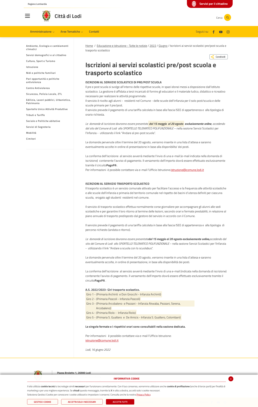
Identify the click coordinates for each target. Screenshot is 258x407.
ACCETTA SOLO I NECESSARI (82, 402)
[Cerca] (223, 17)
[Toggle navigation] (31, 18)
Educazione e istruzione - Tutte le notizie (122, 45)
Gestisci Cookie (42, 402)
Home (89, 45)
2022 (153, 45)
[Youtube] (190, 17)
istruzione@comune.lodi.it (187, 170)
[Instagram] (200, 17)
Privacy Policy (143, 394)
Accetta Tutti (120, 402)
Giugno (163, 45)
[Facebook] (180, 17)
